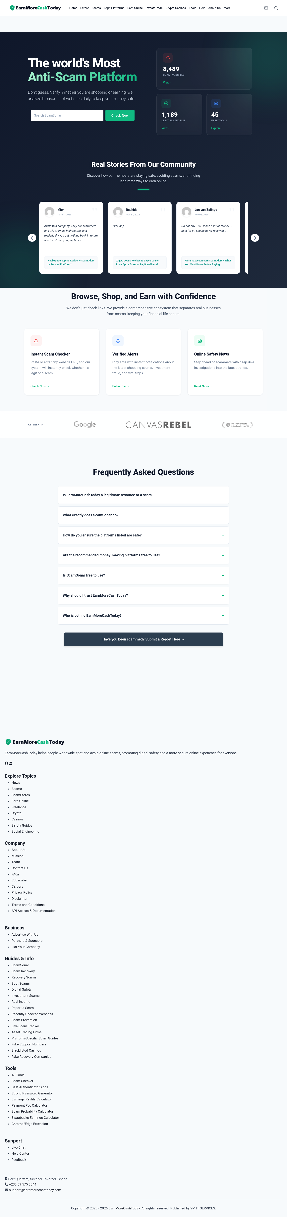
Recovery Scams (24, 977)
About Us (214, 8)
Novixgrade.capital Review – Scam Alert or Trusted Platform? (71, 262)
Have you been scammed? (143, 643)
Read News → (203, 386)
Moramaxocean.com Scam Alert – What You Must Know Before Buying (208, 262)
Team (16, 862)
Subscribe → (121, 386)
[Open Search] (276, 8)
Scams (96, 8)
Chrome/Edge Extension (30, 1124)
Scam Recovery (23, 971)
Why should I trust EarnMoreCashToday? (95, 599)
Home (73, 8)
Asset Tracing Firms (26, 1032)
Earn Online (135, 8)
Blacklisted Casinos (26, 1050)
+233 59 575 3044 (22, 1184)
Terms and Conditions (28, 905)
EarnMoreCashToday (124, 1208)
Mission (18, 856)
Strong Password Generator (32, 1093)
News (16, 783)
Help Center (20, 1153)
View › (167, 82)
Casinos (18, 819)
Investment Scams (26, 996)
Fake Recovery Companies (31, 1057)
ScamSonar (20, 965)
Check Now (120, 115)
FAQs (15, 874)
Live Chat (19, 1147)
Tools (192, 8)
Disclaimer (20, 899)
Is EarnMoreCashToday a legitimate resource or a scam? (108, 495)
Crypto (17, 813)
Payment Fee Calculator (29, 1105)
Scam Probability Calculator (32, 1111)
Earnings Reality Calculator (32, 1099)
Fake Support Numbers (29, 1044)
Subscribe (19, 880)
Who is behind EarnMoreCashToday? (92, 620)
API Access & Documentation (34, 911)
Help (202, 8)
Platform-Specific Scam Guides (35, 1038)
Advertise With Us (25, 934)
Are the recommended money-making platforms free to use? (111, 557)
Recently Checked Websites (32, 1014)
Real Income (21, 1002)
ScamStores (21, 795)
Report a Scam (23, 1008)
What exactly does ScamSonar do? (90, 516)
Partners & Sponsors (27, 941)
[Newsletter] (266, 8)
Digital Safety (21, 989)
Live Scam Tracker (25, 1026)
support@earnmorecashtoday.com (35, 1190)
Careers (17, 886)
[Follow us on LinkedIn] (10, 763)
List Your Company (26, 947)
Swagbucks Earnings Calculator (35, 1118)
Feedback (19, 1160)
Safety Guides (22, 825)
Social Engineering (25, 831)
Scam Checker (22, 1081)
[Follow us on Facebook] (6, 763)
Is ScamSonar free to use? (84, 578)
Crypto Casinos (176, 8)
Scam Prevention (24, 1020)
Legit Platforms (114, 8)
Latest (84, 8)
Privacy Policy (22, 892)
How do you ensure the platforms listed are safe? (102, 536)
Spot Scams (21, 983)
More (227, 8)
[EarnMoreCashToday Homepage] (37, 742)
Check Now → (39, 386)
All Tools (18, 1075)
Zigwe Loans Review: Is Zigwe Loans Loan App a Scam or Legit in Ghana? (137, 262)
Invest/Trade (154, 8)
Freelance (19, 807)
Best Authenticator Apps (30, 1087)
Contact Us (20, 868)
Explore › (216, 128)
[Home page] (35, 8)
